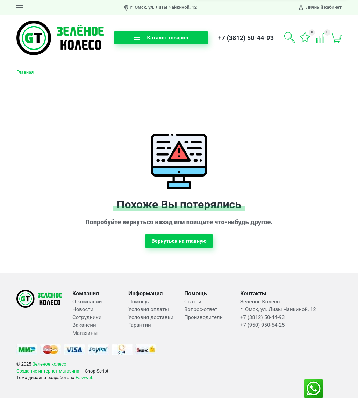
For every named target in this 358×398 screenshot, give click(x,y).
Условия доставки (150, 317)
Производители (203, 317)
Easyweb (84, 377)
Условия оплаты (148, 309)
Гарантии (139, 325)
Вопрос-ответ (200, 309)
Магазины (85, 333)
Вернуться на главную (179, 241)
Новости (82, 309)
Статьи (192, 302)
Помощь (138, 302)
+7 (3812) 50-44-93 (246, 38)
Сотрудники (87, 317)
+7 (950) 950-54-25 (262, 325)
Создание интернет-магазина (47, 371)
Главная (25, 72)
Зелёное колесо (49, 364)
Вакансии (84, 325)
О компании (87, 302)
